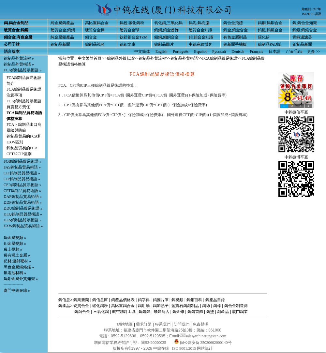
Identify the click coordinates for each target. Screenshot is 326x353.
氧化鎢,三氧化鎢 (168, 23)
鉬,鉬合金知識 (201, 37)
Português (180, 51)
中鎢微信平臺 (296, 112)
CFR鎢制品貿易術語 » (22, 185)
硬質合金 (81, 305)
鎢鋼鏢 (144, 311)
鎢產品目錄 (215, 300)
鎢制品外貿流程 (152, 58)
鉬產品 (223, 311)
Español (200, 51)
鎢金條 (178, 311)
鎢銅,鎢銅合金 (270, 23)
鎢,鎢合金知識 (304, 23)
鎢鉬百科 (194, 300)
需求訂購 (144, 324)
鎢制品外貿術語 (184, 58)
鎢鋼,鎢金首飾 (166, 30)
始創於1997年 (311, 9)
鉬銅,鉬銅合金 (166, 37)
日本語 (274, 51)
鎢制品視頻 (95, 44)
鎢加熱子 (161, 305)
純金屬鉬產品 (62, 37)
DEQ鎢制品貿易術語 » (23, 214)
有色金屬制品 (235, 37)
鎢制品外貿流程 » (19, 58)
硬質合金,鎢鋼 (63, 30)
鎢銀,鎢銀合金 (304, 30)
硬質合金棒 (95, 30)
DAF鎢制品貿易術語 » (23, 196)
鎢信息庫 (100, 300)
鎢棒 (217, 305)
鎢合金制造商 (236, 305)
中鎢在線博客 (200, 44)
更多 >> (313, 51)
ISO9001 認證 (311, 14)
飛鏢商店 (161, 311)
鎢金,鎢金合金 (235, 30)
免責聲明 (200, 324)
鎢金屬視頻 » (15, 237)
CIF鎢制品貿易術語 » (22, 173)
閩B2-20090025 (153, 342)
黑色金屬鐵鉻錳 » (19, 267)
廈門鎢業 (240, 311)
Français (256, 51)
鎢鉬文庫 (127, 44)
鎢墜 (210, 311)
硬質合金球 (129, 30)
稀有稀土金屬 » (17, 255)
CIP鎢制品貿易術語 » (22, 179)
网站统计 (205, 348)
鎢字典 (144, 300)
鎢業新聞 (81, 300)
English (162, 51)
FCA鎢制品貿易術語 (219, 58)
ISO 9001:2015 (184, 348)
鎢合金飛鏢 (233, 23)
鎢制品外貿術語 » (19, 64)
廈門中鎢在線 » (17, 290)
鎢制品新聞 (60, 44)
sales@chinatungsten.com (203, 336)
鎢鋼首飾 (195, 311)
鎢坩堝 (144, 305)
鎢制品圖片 (164, 44)
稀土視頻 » (13, 249)
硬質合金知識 (200, 30)
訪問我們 (181, 324)
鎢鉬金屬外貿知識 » (21, 278)
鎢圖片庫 (161, 300)
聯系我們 (162, 324)
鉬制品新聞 (302, 44)
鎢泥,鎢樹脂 (199, 23)
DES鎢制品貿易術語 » (22, 220)
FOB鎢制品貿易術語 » (22, 161)
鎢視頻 (177, 300)
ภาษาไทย (294, 51)
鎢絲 (206, 305)
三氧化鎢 (101, 311)
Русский (219, 51)
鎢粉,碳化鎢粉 (132, 23)
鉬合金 (91, 37)
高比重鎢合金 (97, 23)
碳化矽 (264, 37)
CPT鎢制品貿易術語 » (22, 190)
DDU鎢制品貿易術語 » (23, 208)
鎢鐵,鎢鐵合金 (270, 30)
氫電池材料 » (15, 273)
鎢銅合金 (82, 311)
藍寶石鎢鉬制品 (185, 305)
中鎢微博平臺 (296, 157)
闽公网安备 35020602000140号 (203, 342)
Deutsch (237, 51)
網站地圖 (125, 324)
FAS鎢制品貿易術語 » (22, 167)
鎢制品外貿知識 (120, 58)
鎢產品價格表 (123, 300)
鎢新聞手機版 (235, 44)
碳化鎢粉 (100, 305)
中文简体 (142, 51)
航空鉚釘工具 (124, 311)
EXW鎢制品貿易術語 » (23, 226)
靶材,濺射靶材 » (17, 261)
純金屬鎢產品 (62, 23)
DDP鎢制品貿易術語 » (23, 202)
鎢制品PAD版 (269, 44)
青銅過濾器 (302, 37)
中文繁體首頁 (89, 58)
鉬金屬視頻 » (15, 243)
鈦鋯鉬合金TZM (133, 37)
